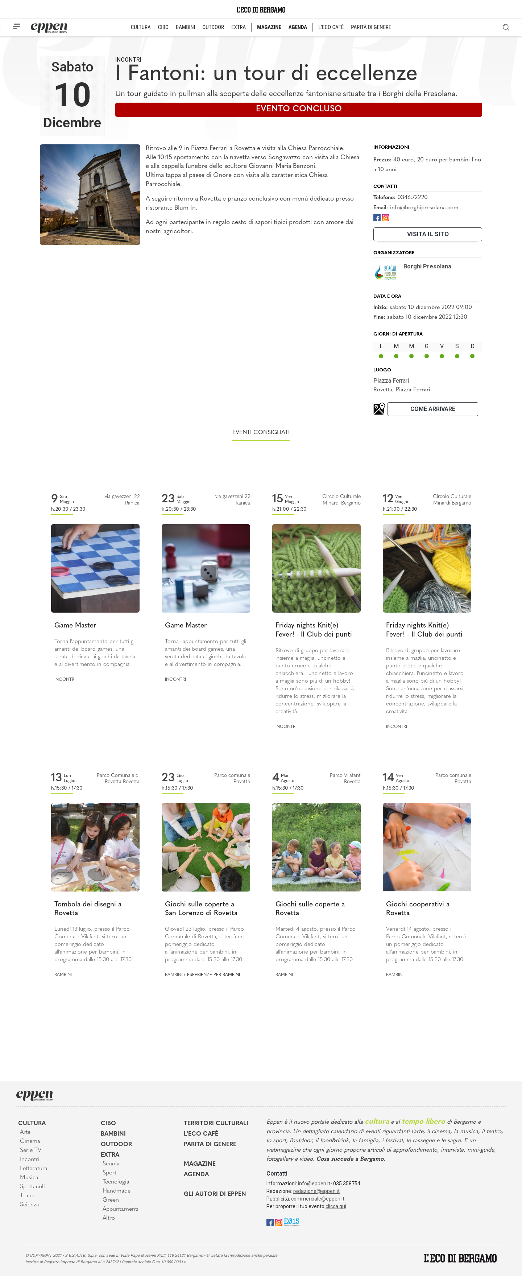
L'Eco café (201, 1134)
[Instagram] (385, 217)
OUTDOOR (213, 27)
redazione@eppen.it (316, 1191)
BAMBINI (185, 27)
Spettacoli (32, 1187)
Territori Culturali (216, 1124)
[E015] (291, 1221)
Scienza (29, 1205)
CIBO (163, 27)
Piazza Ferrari (391, 380)
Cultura (32, 1124)
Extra (110, 1155)
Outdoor (116, 1145)
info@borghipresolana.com (424, 208)
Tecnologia (116, 1182)
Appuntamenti (120, 1209)
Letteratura (33, 1169)
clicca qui (336, 1206)
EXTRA (238, 27)
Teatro (28, 1196)
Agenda (196, 1175)
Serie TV (30, 1150)
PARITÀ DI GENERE (371, 27)
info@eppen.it (314, 1183)
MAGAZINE (269, 27)
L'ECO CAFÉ (331, 27)
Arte (25, 1132)
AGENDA (298, 27)
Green (111, 1200)
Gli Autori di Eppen (215, 1194)
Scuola (111, 1164)
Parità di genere (210, 1145)
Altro (109, 1218)
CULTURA (141, 27)
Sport (109, 1173)
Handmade (116, 1191)
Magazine (200, 1164)
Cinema (30, 1141)
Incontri (128, 59)
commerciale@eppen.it (317, 1199)
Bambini (63, 975)
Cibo (108, 1124)
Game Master (75, 625)
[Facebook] (377, 217)
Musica (29, 1178)
